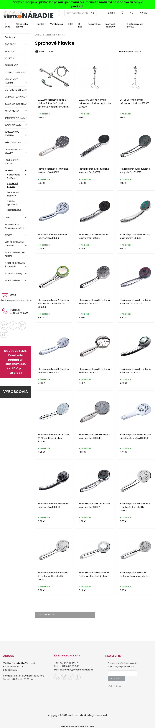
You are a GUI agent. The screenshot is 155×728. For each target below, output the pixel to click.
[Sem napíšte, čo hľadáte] (80, 13)
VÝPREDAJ (10, 58)
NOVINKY (9, 51)
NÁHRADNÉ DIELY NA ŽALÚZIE (15, 254)
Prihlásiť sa (116, 678)
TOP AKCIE (10, 44)
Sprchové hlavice (12, 185)
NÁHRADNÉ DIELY (13, 280)
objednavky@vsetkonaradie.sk (16, 300)
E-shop (7, 25)
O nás (80, 25)
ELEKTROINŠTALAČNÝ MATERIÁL (15, 265)
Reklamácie (94, 24)
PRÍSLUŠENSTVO (13, 142)
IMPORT (9, 235)
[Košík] (143, 13)
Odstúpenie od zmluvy (135, 25)
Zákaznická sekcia (22, 25)
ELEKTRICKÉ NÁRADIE (15, 72)
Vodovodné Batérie (13, 176)
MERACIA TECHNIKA (15, 96)
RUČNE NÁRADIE (13, 124)
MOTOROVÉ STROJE (15, 89)
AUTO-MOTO (12, 110)
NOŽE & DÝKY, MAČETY (12, 161)
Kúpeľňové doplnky (13, 194)
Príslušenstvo (14, 209)
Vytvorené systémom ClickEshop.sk (77, 726)
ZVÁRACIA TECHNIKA (15, 103)
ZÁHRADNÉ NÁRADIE (15, 117)
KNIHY (8, 217)
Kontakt (41, 24)
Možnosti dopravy (110, 25)
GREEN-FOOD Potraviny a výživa (14, 226)
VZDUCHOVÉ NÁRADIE (11, 81)
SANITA (9, 170)
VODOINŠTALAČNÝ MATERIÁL (14, 244)
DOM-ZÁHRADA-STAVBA (13, 151)
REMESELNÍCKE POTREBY (12, 133)
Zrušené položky (13, 273)
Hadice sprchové (12, 202)
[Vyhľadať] (61, 13)
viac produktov (46, 614)
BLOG (70, 24)
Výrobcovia (56, 24)
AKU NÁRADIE (11, 65)
